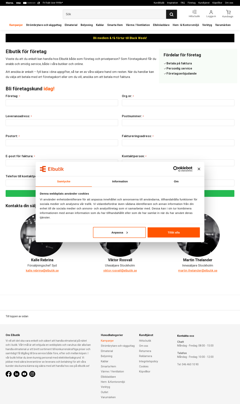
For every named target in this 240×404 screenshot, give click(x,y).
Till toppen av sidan (17, 316)
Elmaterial (71, 24)
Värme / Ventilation (138, 24)
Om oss (229, 3)
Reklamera (145, 355)
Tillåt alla (174, 232)
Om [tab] (176, 181)
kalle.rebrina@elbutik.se (42, 270)
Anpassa (119, 232)
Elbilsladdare (161, 24)
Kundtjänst (204, 3)
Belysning (87, 24)
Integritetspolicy (148, 361)
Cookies (143, 366)
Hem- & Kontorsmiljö (186, 24)
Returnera (145, 350)
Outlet (104, 391)
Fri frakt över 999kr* (53, 3)
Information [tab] (120, 181)
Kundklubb (159, 3)
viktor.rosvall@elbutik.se (120, 270)
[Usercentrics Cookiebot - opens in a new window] (176, 169)
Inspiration (172, 3)
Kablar (100, 24)
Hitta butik (145, 340)
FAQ (183, 3)
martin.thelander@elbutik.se (197, 270)
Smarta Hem (115, 24)
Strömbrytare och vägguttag (44, 24)
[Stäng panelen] (199, 169)
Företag (192, 3)
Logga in (211, 16)
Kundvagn (228, 16)
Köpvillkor (217, 3)
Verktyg (207, 24)
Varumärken (223, 24)
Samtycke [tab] (63, 181)
